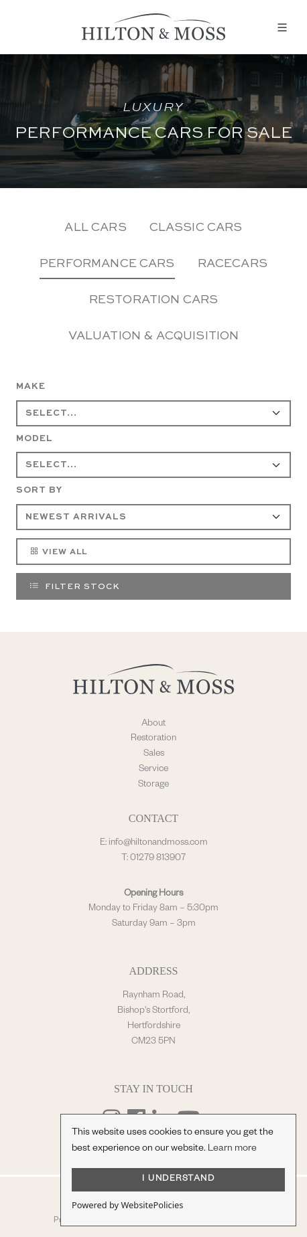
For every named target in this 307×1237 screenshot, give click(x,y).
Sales (153, 754)
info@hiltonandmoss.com (158, 843)
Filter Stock (74, 585)
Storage (153, 785)
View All (58, 551)
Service (153, 769)
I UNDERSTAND (178, 1179)
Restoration (153, 739)
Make (31, 386)
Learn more (232, 1149)
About (153, 724)
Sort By (39, 490)
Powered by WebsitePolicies (127, 1205)
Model (34, 438)
